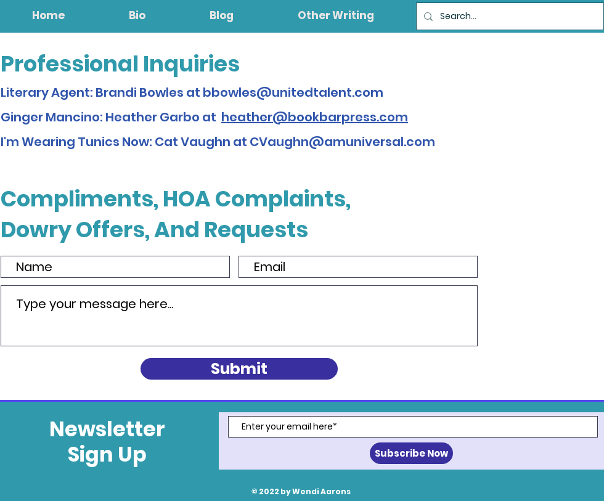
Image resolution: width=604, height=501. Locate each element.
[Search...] (508, 16)
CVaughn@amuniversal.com (342, 141)
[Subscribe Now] (411, 453)
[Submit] (239, 369)
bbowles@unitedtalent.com (293, 92)
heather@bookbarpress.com (314, 117)
